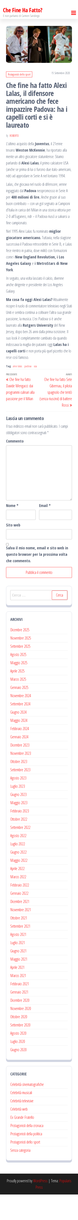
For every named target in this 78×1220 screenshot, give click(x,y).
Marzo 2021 (18, 1001)
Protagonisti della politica (26, 1159)
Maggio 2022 (18, 885)
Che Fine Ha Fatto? (22, 35)
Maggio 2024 (18, 746)
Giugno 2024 (18, 737)
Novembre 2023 (20, 778)
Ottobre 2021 (18, 943)
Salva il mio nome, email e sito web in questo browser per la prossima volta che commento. (37, 580)
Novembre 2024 (20, 721)
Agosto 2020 (18, 1058)
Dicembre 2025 (19, 655)
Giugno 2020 (18, 1075)
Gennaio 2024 (19, 762)
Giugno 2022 (18, 877)
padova (27, 392)
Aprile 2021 (17, 993)
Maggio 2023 (18, 828)
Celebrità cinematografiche (27, 1110)
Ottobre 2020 (18, 1042)
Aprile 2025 (17, 696)
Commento (15, 466)
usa (35, 392)
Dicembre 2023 (19, 770)
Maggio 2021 (18, 984)
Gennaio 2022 (19, 918)
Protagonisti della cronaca (26, 1151)
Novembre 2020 (20, 1034)
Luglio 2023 (17, 811)
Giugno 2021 (18, 976)
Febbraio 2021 (19, 1009)
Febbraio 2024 (19, 754)
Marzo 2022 (18, 902)
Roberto (14, 161)
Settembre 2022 (20, 853)
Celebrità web (19, 1134)
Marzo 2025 (18, 704)
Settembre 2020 (20, 1050)
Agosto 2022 (18, 861)
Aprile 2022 (17, 894)
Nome (12, 531)
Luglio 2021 (17, 968)
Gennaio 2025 (19, 713)
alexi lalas (17, 392)
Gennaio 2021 (19, 1017)
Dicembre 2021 (19, 927)
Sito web (13, 550)
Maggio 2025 (18, 688)
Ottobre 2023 (18, 787)
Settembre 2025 (20, 671)
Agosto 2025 (18, 680)
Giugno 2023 (18, 820)
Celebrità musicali (21, 1118)
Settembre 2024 (20, 729)
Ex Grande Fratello (22, 1143)
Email (45, 531)
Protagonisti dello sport (19, 100)
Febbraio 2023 (19, 836)
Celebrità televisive (21, 1126)
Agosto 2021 (18, 960)
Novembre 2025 (20, 663)
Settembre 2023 (20, 795)
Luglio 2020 (17, 1067)
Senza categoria (20, 1175)
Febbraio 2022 (19, 910)
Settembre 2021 (20, 951)
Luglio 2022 (17, 869)
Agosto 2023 (18, 803)
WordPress (40, 1206)
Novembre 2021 (20, 935)
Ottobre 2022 (18, 844)
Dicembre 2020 (19, 1025)
